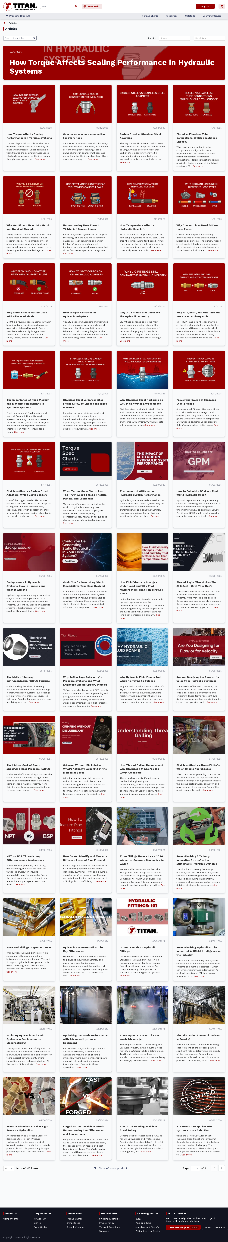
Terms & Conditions (109, 1227)
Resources (172, 16)
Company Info (11, 1218)
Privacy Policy (106, 1223)
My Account (43, 1213)
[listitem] (4, 22)
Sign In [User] (205, 6)
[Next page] (222, 1168)
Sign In (37, 1223)
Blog (137, 1218)
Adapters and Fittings (147, 1227)
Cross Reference (75, 1227)
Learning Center (212, 16)
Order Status (40, 1227)
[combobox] (59, 6)
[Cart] (222, 6)
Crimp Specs (73, 1223)
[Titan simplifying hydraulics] (20, 6)
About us (11, 1213)
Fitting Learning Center (147, 1231)
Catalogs (190, 16)
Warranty (104, 1231)
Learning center (147, 1213)
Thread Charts (150, 16)
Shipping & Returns (109, 1218)
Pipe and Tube (143, 1223)
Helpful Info (109, 1213)
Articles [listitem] (13, 23)
